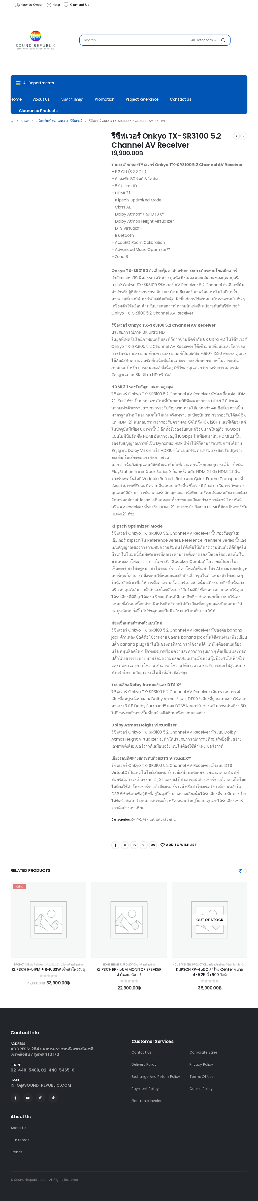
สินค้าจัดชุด (37, 965)
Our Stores (20, 1139)
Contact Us (180, 99)
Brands (16, 1152)
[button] (240, 871)
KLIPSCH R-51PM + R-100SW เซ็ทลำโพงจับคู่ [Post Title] (48, 969)
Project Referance (142, 99)
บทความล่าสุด (72, 99)
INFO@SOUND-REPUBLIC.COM (41, 1085)
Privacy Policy (201, 1064)
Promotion (105, 99)
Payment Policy (145, 1088)
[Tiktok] (53, 1098)
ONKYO (136, 819)
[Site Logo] (36, 41)
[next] (243, 136)
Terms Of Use (201, 1076)
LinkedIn (134, 845)
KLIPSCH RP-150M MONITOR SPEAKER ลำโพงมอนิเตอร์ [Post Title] (129, 972)
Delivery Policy (144, 1064)
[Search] (223, 40)
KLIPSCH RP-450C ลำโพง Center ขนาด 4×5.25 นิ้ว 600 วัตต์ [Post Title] (209, 972)
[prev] (236, 136)
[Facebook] (15, 1098)
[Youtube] (28, 1098)
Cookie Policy (201, 1088)
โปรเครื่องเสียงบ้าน (72, 965)
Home (16, 99)
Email (153, 845)
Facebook (115, 845)
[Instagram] (40, 1098)
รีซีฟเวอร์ (148, 819)
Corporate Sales (203, 1052)
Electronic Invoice (147, 1100)
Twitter (125, 845)
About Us (41, 99)
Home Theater (112, 965)
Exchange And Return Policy (156, 1076)
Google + (144, 845)
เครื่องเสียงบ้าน (166, 819)
